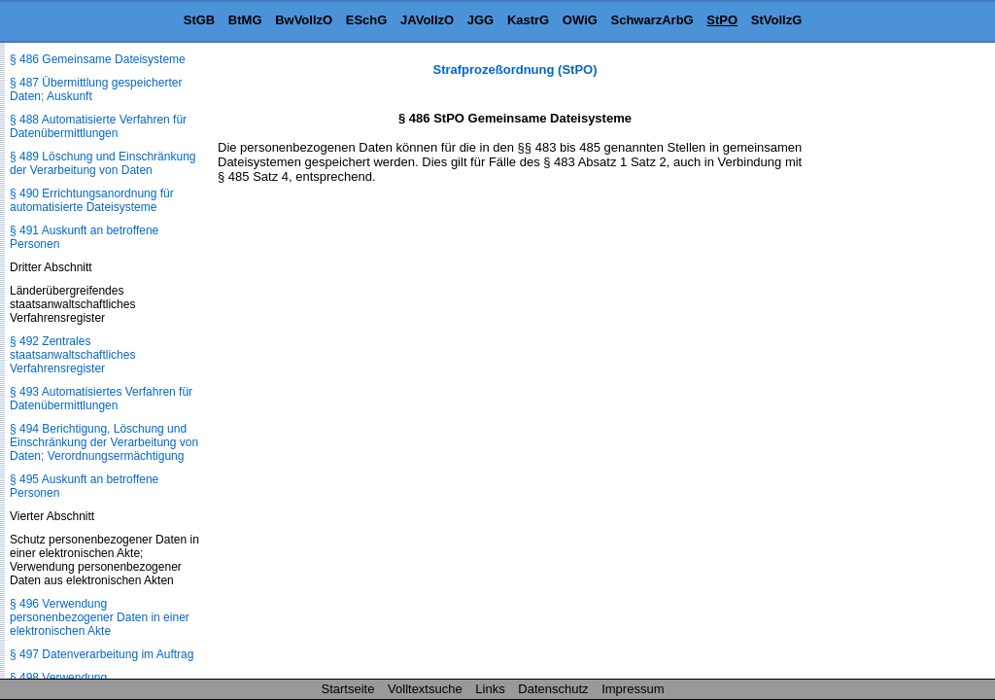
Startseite (348, 689)
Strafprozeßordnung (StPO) (515, 69)
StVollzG (776, 20)
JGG (480, 20)
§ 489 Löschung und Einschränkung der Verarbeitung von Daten (102, 163)
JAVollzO (427, 20)
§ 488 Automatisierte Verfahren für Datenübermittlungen (98, 126)
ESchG (367, 20)
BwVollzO (303, 20)
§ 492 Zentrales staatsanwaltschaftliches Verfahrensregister (72, 354)
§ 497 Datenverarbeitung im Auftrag (101, 654)
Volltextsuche (425, 689)
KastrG (528, 20)
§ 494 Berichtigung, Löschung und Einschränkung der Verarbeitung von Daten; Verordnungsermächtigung (104, 442)
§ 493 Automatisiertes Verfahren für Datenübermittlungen (101, 398)
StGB (200, 20)
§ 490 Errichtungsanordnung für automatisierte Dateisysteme (92, 200)
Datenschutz (553, 689)
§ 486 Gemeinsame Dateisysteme (98, 59)
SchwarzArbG (651, 20)
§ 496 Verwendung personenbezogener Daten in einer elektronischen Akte (99, 617)
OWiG (580, 20)
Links (489, 689)
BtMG (245, 20)
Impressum (632, 689)
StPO (722, 20)
